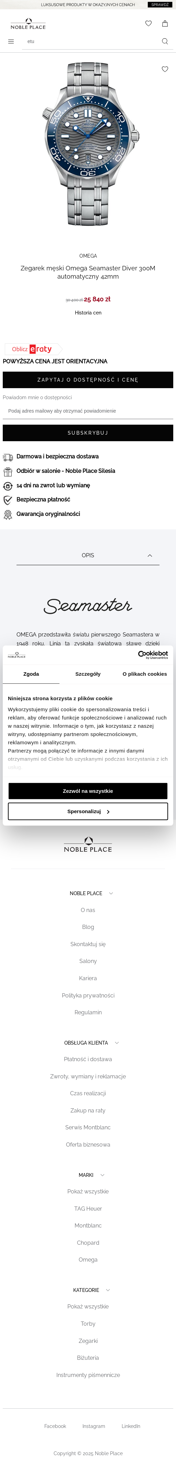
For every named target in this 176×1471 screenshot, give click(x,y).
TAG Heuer (88, 1208)
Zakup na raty (88, 1110)
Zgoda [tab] (31, 674)
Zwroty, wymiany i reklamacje (88, 1076)
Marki (92, 1175)
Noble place (92, 893)
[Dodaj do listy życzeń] (165, 69)
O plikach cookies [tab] (145, 674)
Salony (88, 961)
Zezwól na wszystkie (88, 791)
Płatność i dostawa (88, 1059)
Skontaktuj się (88, 944)
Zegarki (88, 1341)
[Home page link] (27, 23)
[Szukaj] (165, 41)
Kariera (88, 978)
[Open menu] (11, 41)
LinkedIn (131, 1426)
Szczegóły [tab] (87, 674)
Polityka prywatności (88, 995)
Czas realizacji (88, 1093)
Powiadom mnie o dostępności (37, 397)
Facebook (55, 1426)
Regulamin (88, 1012)
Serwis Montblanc (88, 1127)
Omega (88, 1259)
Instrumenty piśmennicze (88, 1375)
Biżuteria (88, 1358)
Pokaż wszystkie (88, 1191)
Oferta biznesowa (88, 1144)
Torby (88, 1323)
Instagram (93, 1426)
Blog (88, 927)
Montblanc (88, 1225)
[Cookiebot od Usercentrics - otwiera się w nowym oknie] (138, 655)
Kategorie (92, 1290)
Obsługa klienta (92, 1042)
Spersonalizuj (88, 811)
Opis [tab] (118, 555)
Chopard (88, 1243)
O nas (88, 910)
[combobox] (97, 41)
